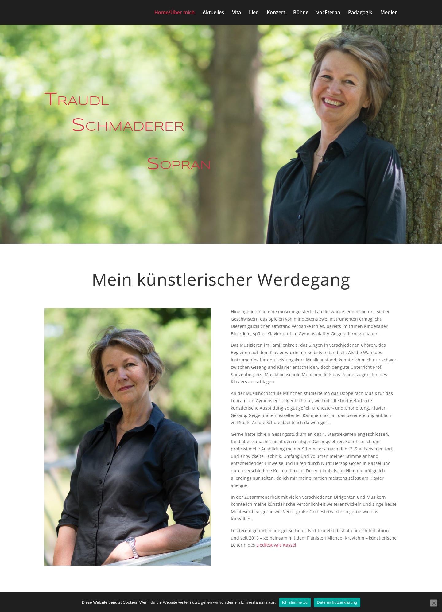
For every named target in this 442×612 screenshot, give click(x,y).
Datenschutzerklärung (337, 602)
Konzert (276, 13)
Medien (389, 13)
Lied (254, 13)
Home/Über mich (174, 13)
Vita (236, 13)
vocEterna (328, 13)
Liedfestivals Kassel (276, 545)
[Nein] (433, 603)
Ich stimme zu (295, 602)
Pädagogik (360, 13)
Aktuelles (213, 13)
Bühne (300, 13)
